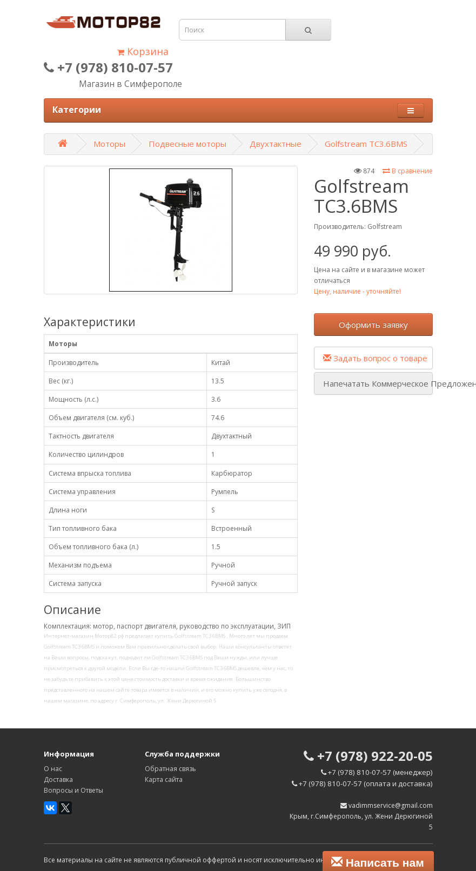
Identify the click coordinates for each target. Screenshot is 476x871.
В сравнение (408, 170)
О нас (53, 768)
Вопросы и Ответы (73, 790)
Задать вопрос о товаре (375, 358)
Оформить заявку (373, 324)
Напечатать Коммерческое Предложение (378, 383)
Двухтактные (275, 143)
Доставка (58, 779)
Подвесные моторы (187, 143)
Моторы (109, 143)
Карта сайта (164, 779)
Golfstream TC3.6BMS (366, 143)
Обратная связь (170, 768)
